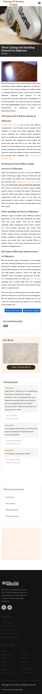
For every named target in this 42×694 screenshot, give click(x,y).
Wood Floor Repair (11, 511)
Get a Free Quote (13, 310)
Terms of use (6, 690)
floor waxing (35, 279)
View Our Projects (21, 367)
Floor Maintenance (12, 517)
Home (4, 53)
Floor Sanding (10, 504)
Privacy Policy (18, 690)
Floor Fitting (9, 498)
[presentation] (5, 352)
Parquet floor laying (9, 125)
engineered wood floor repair (28, 182)
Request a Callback (31, 310)
